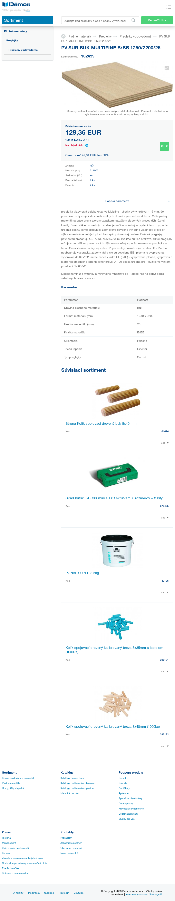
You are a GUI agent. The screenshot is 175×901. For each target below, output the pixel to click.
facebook (49, 892)
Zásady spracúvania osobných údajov (22, 858)
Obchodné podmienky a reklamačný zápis (24, 863)
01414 (165, 431)
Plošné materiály (15, 31)
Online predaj (126, 803)
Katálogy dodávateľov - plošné (77, 788)
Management (9, 842)
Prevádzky (66, 837)
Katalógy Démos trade (72, 778)
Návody (123, 783)
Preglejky (12, 40)
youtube (79, 892)
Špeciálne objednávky (130, 798)
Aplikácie (123, 793)
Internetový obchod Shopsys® (144, 894)
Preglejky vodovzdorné (23, 49)
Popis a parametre (137, 201)
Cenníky (123, 778)
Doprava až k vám (128, 813)
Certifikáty (124, 788)
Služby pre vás (127, 818)
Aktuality (18, 892)
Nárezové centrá (69, 853)
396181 (164, 659)
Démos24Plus (157, 20)
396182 (164, 734)
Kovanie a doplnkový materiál (18, 778)
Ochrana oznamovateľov (15, 873)
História (6, 837)
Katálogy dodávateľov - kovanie (77, 783)
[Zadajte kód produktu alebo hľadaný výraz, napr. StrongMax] (100, 20)
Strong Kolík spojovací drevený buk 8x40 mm (101, 423)
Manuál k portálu (69, 793)
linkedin (64, 892)
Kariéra (6, 853)
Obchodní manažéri (71, 847)
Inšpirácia (34, 892)
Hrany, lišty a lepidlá (13, 788)
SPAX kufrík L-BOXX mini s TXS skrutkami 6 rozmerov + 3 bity (114, 498)
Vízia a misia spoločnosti (15, 847)
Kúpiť (164, 146)
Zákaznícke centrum (71, 842)
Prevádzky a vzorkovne (131, 808)
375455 (164, 505)
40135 (165, 580)
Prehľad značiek (10, 868)
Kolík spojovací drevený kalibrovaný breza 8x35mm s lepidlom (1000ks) (114, 649)
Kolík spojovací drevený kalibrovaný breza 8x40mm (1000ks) (113, 726)
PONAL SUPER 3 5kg (82, 573)
